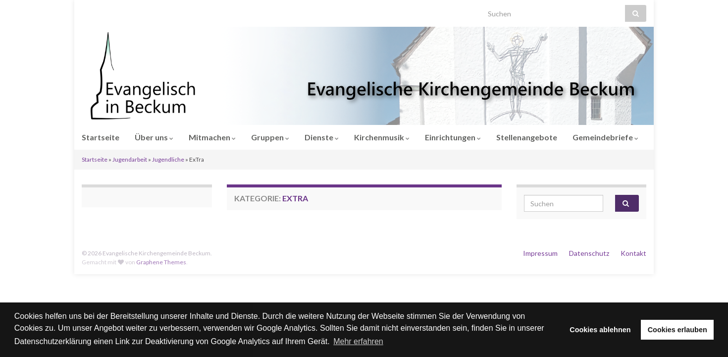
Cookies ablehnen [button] (600, 330)
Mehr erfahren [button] (358, 341)
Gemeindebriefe (605, 137)
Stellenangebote (526, 137)
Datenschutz (589, 253)
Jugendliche (168, 159)
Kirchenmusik (382, 137)
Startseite (100, 137)
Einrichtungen (453, 137)
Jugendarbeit (129, 159)
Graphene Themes (161, 262)
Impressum (540, 253)
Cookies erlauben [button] (677, 330)
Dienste (322, 137)
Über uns (154, 137)
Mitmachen (212, 137)
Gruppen (270, 137)
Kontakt (633, 253)
